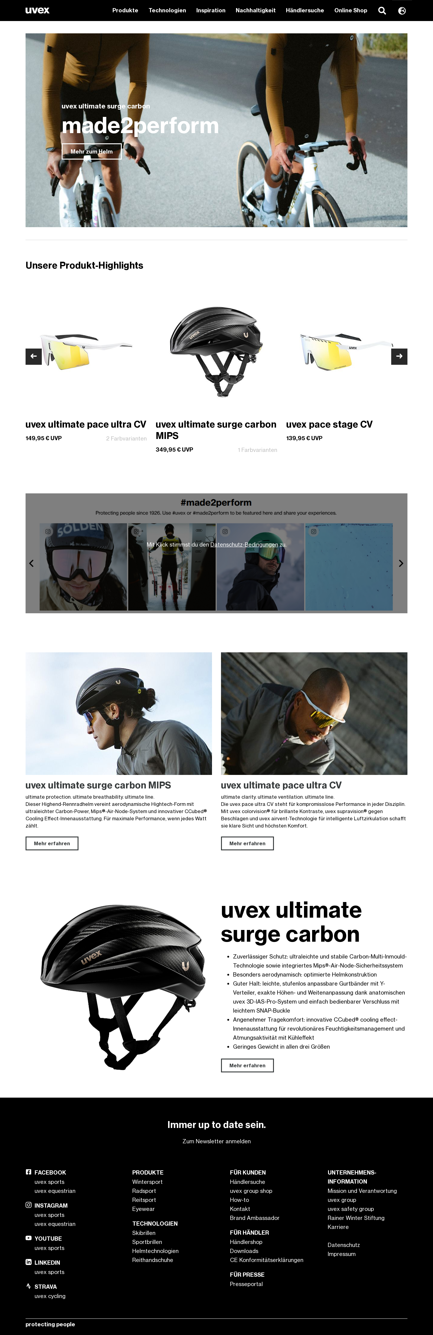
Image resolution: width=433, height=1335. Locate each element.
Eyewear (143, 1208)
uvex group (342, 1199)
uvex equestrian (55, 1190)
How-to (239, 1199)
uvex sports (49, 1181)
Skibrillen (143, 1233)
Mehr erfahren (247, 1065)
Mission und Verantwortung (362, 1190)
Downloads (244, 1251)
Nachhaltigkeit (256, 10)
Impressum (342, 1254)
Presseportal (246, 1284)
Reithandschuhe (152, 1260)
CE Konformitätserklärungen (266, 1260)
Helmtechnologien (155, 1251)
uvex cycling (50, 1296)
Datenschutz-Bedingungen (244, 544)
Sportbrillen (147, 1242)
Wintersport (147, 1181)
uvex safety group (351, 1208)
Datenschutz (344, 1245)
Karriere (338, 1227)
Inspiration (211, 10)
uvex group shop (251, 1190)
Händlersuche (305, 10)
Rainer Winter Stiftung (356, 1218)
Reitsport (144, 1199)
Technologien (167, 10)
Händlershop (246, 1242)
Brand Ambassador (255, 1218)
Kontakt (240, 1208)
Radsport (144, 1190)
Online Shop (350, 10)
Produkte (125, 10)
